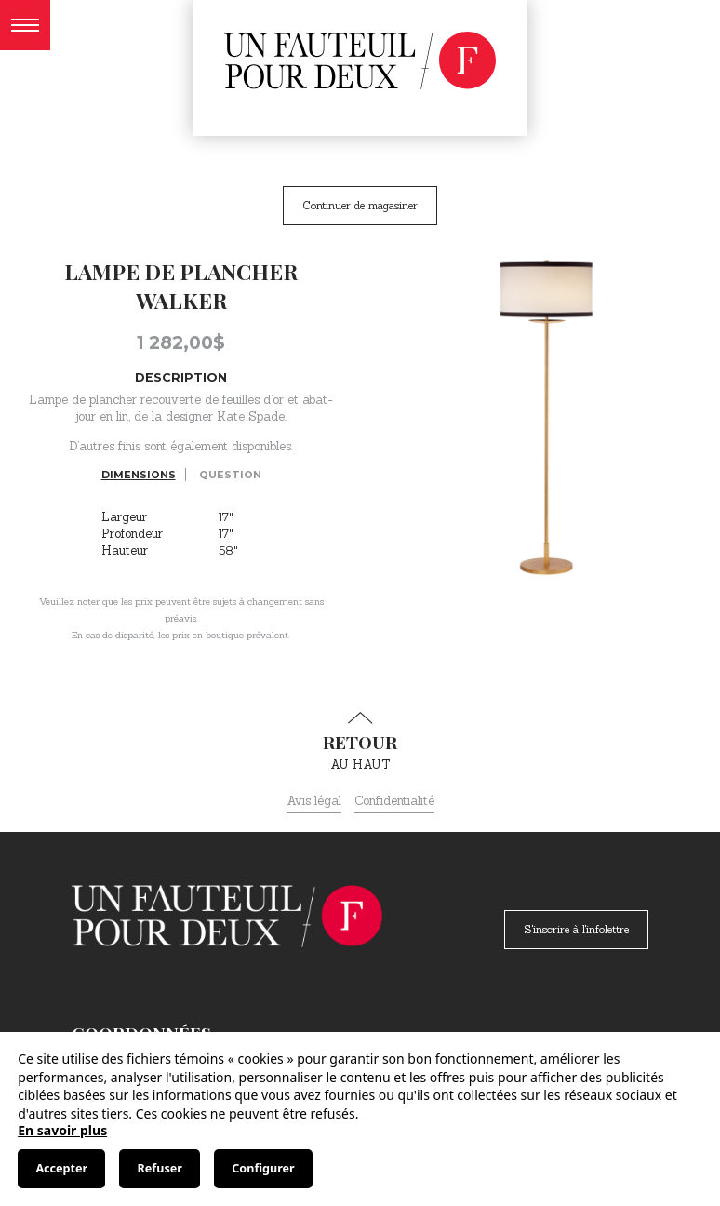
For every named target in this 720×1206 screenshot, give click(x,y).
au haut (360, 741)
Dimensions (138, 474)
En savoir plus (62, 1130)
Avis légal (314, 801)
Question (230, 474)
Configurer (263, 1168)
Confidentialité (394, 801)
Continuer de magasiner (360, 205)
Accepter (61, 1168)
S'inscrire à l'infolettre (576, 929)
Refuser (160, 1168)
